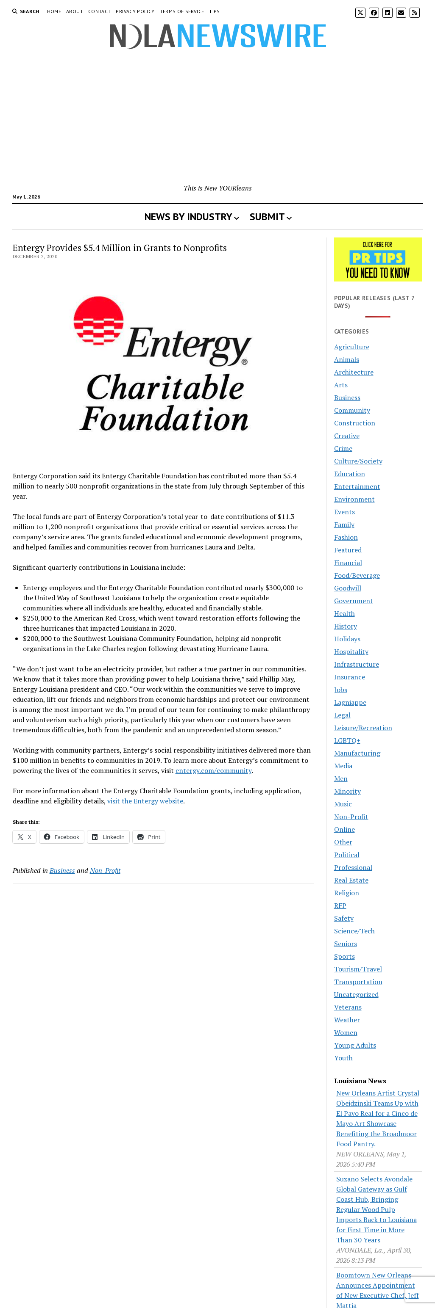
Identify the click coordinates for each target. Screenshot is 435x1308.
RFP (340, 905)
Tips (214, 11)
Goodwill (347, 588)
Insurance (349, 677)
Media (343, 765)
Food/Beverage (357, 575)
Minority (347, 791)
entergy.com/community (213, 770)
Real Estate (351, 880)
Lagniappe (350, 702)
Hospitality (351, 651)
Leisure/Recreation (363, 727)
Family (344, 524)
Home (54, 11)
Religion (346, 892)
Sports (344, 956)
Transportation (358, 981)
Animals (346, 359)
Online (344, 829)
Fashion (346, 537)
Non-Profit (105, 870)
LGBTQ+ (347, 740)
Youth (343, 1057)
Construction (354, 423)
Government (353, 600)
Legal (342, 715)
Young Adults (355, 1045)
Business (62, 870)
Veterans (348, 1007)
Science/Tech (354, 930)
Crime (343, 448)
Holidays (347, 638)
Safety (344, 918)
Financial (348, 562)
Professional (353, 867)
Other (343, 842)
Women (345, 1032)
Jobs (340, 689)
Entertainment (357, 486)
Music (343, 804)
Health (344, 613)
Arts (341, 384)
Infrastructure (356, 664)
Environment (354, 499)
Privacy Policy (135, 11)
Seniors (345, 943)
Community (352, 410)
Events (344, 511)
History (345, 626)
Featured (348, 550)
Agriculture (351, 346)
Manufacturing (357, 753)
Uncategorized (356, 994)
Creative (347, 435)
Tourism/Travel (358, 969)
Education (349, 473)
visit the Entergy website (145, 801)
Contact (99, 11)
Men (341, 778)
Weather (347, 1019)
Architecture (354, 372)
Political (347, 854)
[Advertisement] (217, 119)
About (74, 11)
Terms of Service (182, 11)
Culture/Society (358, 461)
